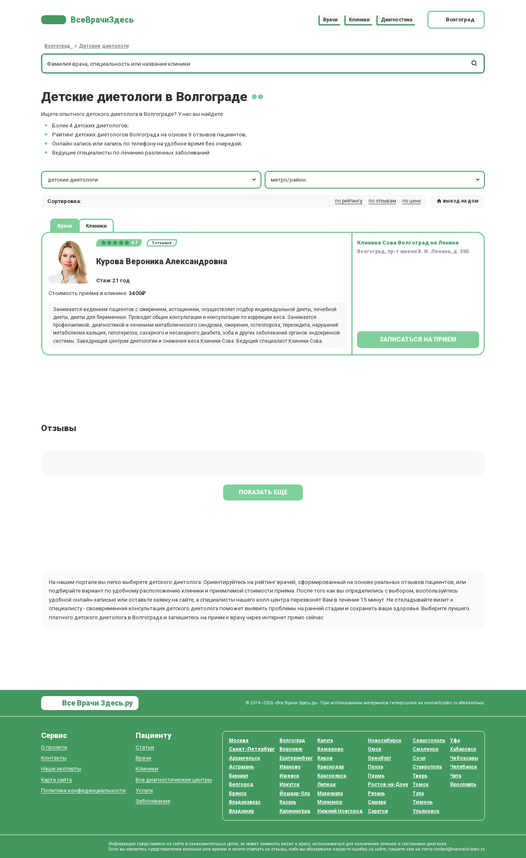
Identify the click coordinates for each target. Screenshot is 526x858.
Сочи (419, 758)
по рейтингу (348, 201)
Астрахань (241, 767)
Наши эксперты (61, 769)
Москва (239, 740)
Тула (418, 793)
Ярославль (463, 784)
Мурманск (329, 802)
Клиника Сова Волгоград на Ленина (408, 242)
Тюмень (423, 802)
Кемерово (330, 749)
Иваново (290, 767)
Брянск (238, 793)
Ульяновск (426, 811)
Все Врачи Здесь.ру (96, 703)
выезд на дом (457, 201)
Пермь (376, 776)
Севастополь (429, 740)
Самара (377, 802)
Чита (455, 776)
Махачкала (330, 793)
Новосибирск (384, 740)
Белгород (241, 784)
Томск (421, 784)
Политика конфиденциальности (83, 790)
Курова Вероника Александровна (161, 261)
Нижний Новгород (340, 811)
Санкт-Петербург (252, 749)
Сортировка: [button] (64, 201)
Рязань (376, 793)
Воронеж (290, 749)
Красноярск (331, 776)
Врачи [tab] (65, 225)
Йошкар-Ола (294, 793)
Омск (374, 749)
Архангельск (244, 758)
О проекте (54, 747)
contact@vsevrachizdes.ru (459, 849)
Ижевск (289, 776)
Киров (324, 758)
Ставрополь (427, 767)
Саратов (378, 811)
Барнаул (238, 776)
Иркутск (289, 784)
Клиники (359, 20)
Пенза (375, 767)
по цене (411, 201)
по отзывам (382, 201)
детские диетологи (153, 179)
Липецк (326, 784)
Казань (287, 802)
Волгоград (292, 740)
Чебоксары (464, 758)
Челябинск (463, 767)
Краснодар (330, 767)
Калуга (325, 740)
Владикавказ (245, 802)
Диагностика (396, 20)
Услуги (144, 790)
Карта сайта (56, 780)
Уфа (455, 740)
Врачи (330, 20)
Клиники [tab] (96, 225)
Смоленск (425, 749)
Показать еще (263, 492)
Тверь (420, 776)
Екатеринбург (296, 758)
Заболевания (153, 801)
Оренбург (379, 758)
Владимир (241, 811)
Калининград (295, 811)
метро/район (376, 179)
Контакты (54, 758)
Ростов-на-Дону (388, 784)
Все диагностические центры (174, 780)
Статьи (145, 747)
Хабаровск (463, 749)
